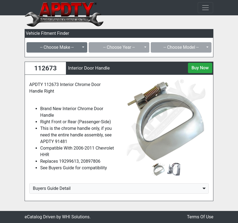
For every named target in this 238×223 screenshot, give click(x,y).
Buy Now (200, 67)
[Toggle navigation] (205, 7)
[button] (129, 120)
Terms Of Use (200, 216)
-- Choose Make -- (57, 47)
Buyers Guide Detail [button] (52, 188)
